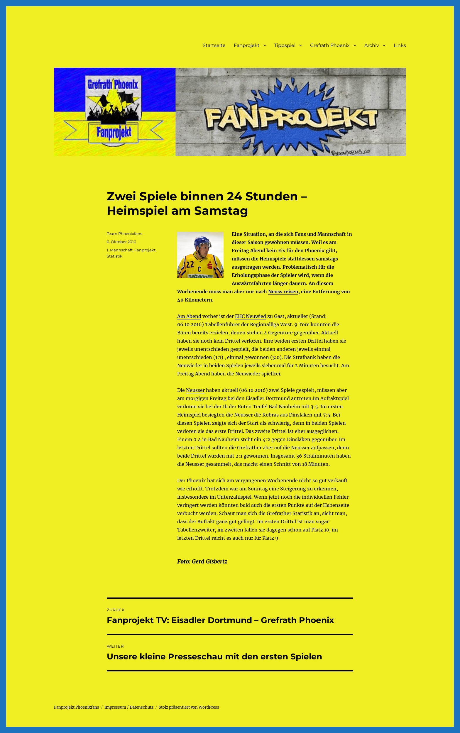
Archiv (371, 45)
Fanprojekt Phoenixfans (76, 707)
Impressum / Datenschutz (128, 707)
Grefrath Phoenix (330, 45)
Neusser (195, 390)
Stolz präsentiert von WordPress (189, 707)
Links (400, 45)
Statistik (114, 256)
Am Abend (189, 316)
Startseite (214, 45)
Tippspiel (284, 45)
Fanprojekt (247, 45)
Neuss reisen (283, 291)
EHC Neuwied (250, 316)
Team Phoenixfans (124, 233)
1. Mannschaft (120, 250)
